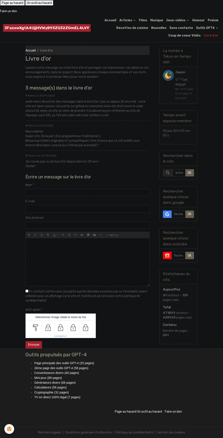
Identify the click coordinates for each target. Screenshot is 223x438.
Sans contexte (181, 28)
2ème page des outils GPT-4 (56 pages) (61, 368)
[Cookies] (9, 429)
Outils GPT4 (205, 28)
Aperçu (112, 235)
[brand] (47, 28)
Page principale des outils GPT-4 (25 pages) (64, 363)
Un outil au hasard (39, 3)
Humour (198, 20)
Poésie (213, 20)
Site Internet (34, 218)
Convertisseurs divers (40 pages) (56, 373)
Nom (28, 185)
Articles (126, 20)
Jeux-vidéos (176, 20)
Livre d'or (211, 35)
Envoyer (34, 345)
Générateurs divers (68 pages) (55, 382)
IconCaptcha (59, 336)
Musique (156, 20)
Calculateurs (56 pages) (50, 387)
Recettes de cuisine (132, 28)
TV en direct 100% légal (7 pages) (57, 397)
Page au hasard (12, 3)
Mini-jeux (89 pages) (48, 378)
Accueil (110, 20)
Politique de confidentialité (134, 432)
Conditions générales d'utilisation (88, 432)
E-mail (30, 201)
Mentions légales (49, 432)
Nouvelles (158, 28)
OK (189, 173)
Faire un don (8, 11)
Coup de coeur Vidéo (184, 35)
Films (143, 20)
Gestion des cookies (171, 432)
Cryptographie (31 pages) (51, 392)
